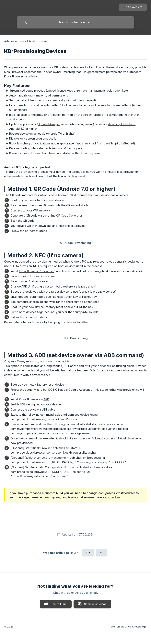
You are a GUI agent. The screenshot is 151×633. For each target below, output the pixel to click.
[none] (133, 7)
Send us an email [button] (95, 603)
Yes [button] (88, 552)
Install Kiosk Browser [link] (34, 41)
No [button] (101, 552)
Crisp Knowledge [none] (135, 626)
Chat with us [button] (58, 603)
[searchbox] (75, 22)
